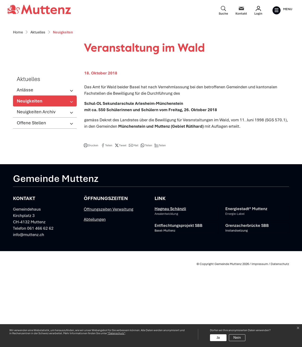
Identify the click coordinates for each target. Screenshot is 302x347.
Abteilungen (95, 299)
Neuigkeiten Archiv (36, 192)
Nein (237, 337)
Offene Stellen (31, 203)
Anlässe (25, 170)
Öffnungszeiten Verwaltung (108, 289)
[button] (91, 225)
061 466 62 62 (40, 308)
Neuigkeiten (32, 182)
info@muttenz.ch (28, 314)
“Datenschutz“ (116, 333)
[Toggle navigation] (282, 10)
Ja (218, 337)
